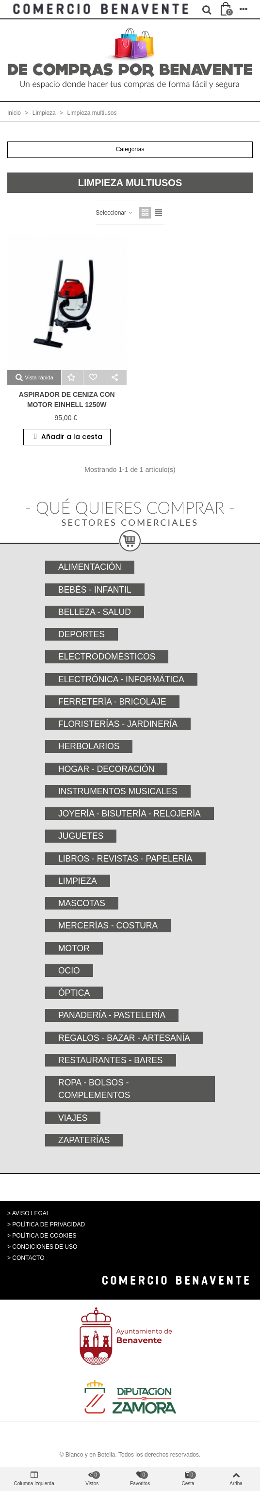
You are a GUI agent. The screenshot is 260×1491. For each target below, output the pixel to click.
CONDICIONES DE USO (44, 1246)
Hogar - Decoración (106, 769)
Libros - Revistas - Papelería (125, 858)
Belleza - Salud (94, 612)
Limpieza (77, 881)
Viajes (72, 1118)
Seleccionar (114, 212)
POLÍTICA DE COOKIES (44, 1235)
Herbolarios (88, 746)
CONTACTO (28, 1258)
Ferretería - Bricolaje (112, 701)
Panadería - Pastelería (111, 1015)
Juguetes (80, 836)
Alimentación (89, 567)
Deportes (81, 634)
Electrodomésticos (106, 656)
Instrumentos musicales (118, 791)
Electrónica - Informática (121, 679)
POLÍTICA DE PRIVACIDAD (48, 1224)
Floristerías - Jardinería (118, 724)
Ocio (69, 970)
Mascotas (81, 903)
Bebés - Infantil (94, 590)
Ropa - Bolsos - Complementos (94, 1089)
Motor (74, 948)
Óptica (74, 993)
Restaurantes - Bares (110, 1060)
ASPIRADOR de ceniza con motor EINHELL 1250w (67, 399)
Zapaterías (84, 1140)
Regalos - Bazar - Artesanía (124, 1038)
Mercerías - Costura (108, 925)
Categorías (130, 149)
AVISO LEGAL (31, 1213)
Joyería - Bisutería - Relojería (129, 813)
